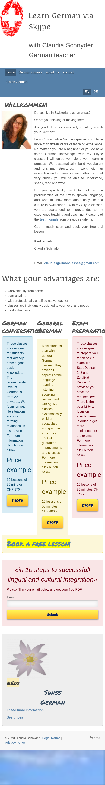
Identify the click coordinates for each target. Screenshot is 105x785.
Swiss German (16, 82)
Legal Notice (51, 738)
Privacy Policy (15, 742)
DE (95, 91)
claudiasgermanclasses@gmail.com (71, 263)
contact (68, 72)
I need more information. (26, 710)
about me (52, 72)
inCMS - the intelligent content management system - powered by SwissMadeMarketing (95, 738)
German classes (30, 72)
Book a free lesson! (38, 543)
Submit (52, 614)
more (17, 500)
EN (87, 91)
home (10, 72)
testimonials (49, 219)
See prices (15, 717)
